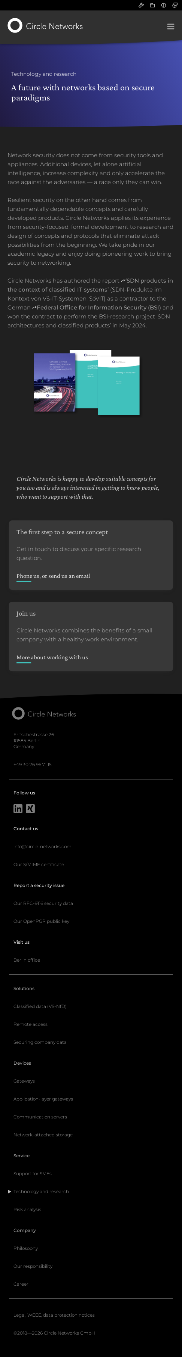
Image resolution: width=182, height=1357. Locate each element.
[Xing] (30, 809)
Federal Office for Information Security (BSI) (99, 307)
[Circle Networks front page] (45, 25)
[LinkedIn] (17, 809)
